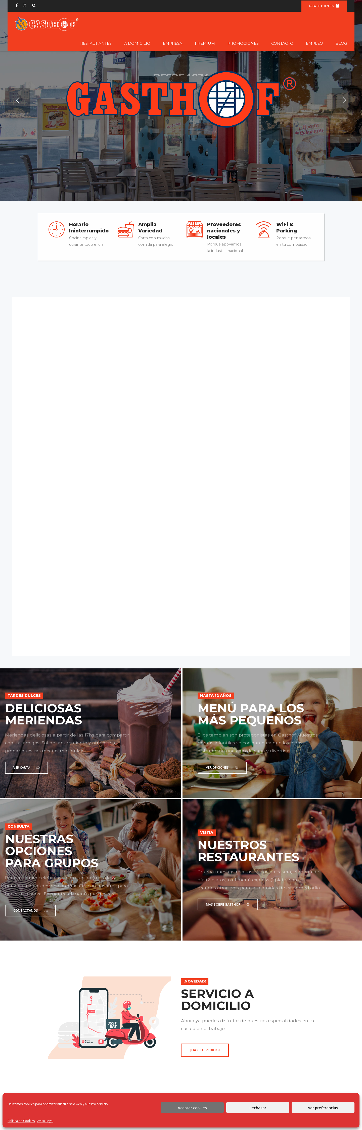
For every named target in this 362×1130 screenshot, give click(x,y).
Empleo (314, 43)
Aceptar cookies (192, 1107)
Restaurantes (96, 43)
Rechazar (257, 1107)
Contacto (282, 43)
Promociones (243, 43)
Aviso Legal (45, 1121)
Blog (341, 43)
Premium (205, 43)
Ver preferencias (323, 1107)
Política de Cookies (21, 1121)
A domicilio (137, 43)
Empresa (172, 43)
